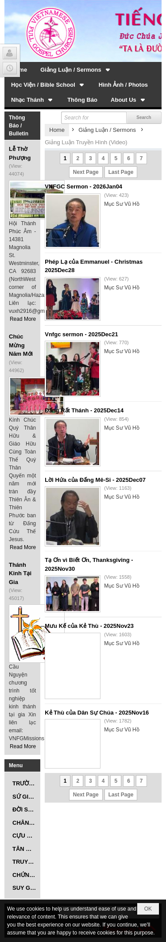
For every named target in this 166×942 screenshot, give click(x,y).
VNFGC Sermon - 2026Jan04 (83, 186)
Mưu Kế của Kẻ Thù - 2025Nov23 (89, 626)
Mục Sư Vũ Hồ (121, 204)
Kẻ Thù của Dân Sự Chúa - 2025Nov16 (97, 712)
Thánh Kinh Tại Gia (20, 573)
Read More (23, 319)
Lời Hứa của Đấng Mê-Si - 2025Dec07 (95, 480)
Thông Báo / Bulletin (18, 126)
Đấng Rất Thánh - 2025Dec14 (84, 410)
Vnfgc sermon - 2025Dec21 (81, 334)
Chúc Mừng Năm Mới (21, 345)
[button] (76, 69)
